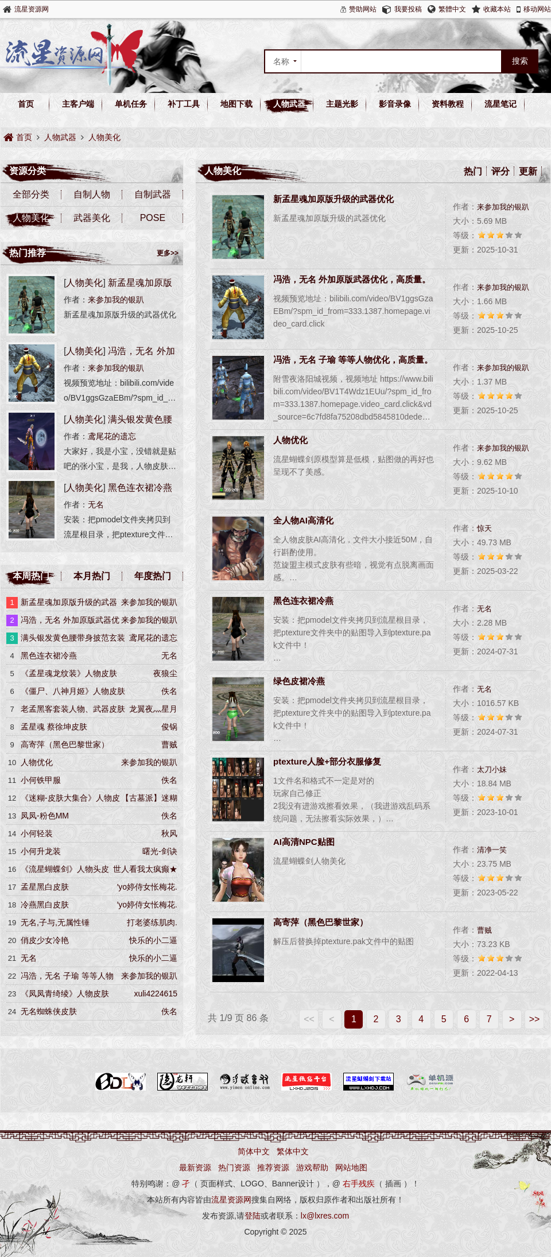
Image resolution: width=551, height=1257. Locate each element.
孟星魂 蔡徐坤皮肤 (54, 726)
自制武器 (152, 194)
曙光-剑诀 (159, 851)
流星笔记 (500, 103)
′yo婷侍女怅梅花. (147, 886)
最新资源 (195, 1167)
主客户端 (78, 103)
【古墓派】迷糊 (149, 797)
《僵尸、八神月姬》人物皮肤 (73, 691)
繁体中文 (293, 1151)
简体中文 (254, 1151)
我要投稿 (408, 9)
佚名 (169, 691)
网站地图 (351, 1167)
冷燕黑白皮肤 (45, 904)
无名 (484, 608)
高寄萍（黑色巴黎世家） (65, 744)
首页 (26, 103)
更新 (528, 171)
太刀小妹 (492, 769)
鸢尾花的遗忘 (112, 436)
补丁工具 (184, 103)
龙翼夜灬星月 (153, 708)
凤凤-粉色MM (45, 815)
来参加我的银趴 (503, 207)
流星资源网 (31, 9)
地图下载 (236, 103)
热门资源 (234, 1167)
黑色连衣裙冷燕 (140, 487)
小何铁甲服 (41, 780)
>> (534, 1019)
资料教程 (448, 103)
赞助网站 (363, 9)
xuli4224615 (155, 993)
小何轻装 (37, 833)
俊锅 (169, 726)
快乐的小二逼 (153, 940)
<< (309, 1019)
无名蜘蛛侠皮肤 (49, 1011)
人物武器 (289, 103)
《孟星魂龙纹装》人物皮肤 (69, 673)
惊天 (484, 528)
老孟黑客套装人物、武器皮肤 (73, 708)
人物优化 (37, 762)
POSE (152, 218)
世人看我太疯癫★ (145, 869)
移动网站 (537, 9)
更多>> (168, 253)
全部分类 (31, 194)
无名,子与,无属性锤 (55, 922)
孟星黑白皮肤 (45, 886)
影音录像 (395, 103)
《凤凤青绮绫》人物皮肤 (65, 993)
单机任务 (131, 103)
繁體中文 (452, 9)
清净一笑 (492, 849)
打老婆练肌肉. (152, 922)
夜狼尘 (165, 673)
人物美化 (104, 137)
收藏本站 (497, 9)
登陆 (253, 1215)
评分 (500, 171)
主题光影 (342, 103)
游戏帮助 (312, 1167)
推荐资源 (273, 1167)
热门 (473, 171)
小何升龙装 (41, 851)
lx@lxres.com (325, 1215)
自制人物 (91, 194)
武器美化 (91, 218)
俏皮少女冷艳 (45, 940)
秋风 (169, 833)
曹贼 (484, 930)
